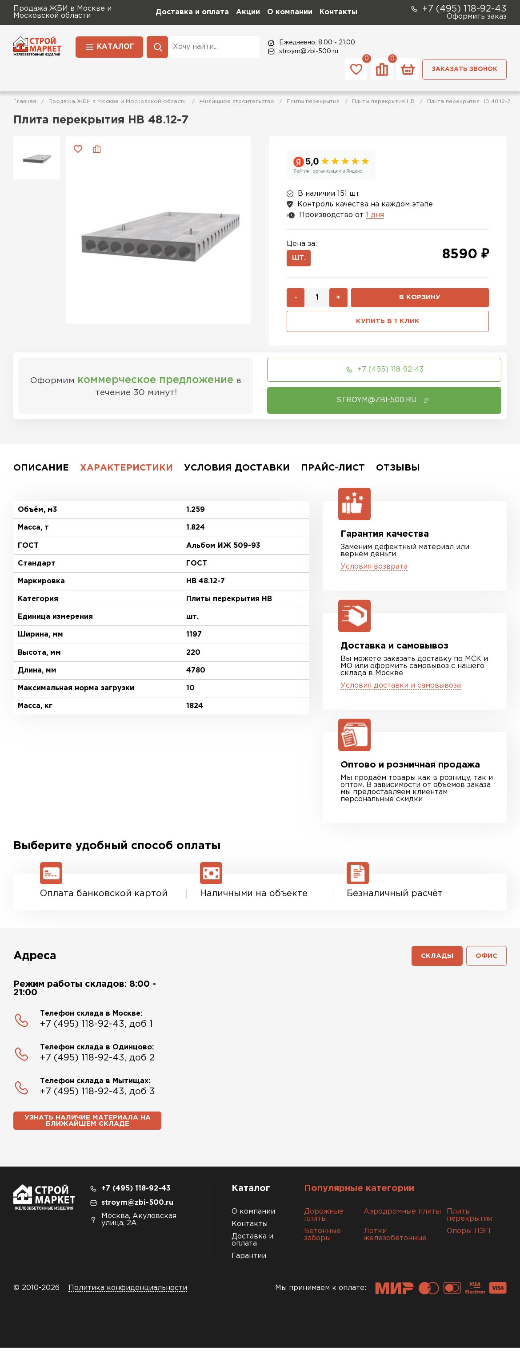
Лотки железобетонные (395, 1240)
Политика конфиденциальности (127, 1293)
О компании (289, 12)
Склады (434, 960)
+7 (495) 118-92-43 (458, 8)
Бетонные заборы (322, 1240)
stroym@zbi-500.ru (302, 51)
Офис (485, 960)
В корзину (420, 299)
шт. (299, 259)
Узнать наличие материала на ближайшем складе (87, 1126)
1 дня (375, 215)
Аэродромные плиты (402, 1217)
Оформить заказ (477, 16)
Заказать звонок (464, 69)
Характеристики (126, 471)
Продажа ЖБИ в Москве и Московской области (117, 101)
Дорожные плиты (324, 1220)
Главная (24, 101)
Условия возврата (374, 569)
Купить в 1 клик (388, 323)
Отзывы (398, 471)
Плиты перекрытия (313, 101)
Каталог (109, 46)
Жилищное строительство (236, 101)
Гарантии (249, 1261)
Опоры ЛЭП (469, 1236)
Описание (41, 471)
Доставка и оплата (192, 12)
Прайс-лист (333, 471)
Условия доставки (237, 471)
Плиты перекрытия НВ (383, 101)
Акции (248, 12)
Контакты (338, 12)
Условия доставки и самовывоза (400, 688)
